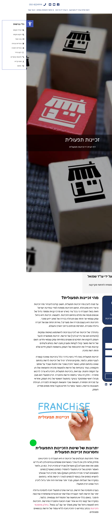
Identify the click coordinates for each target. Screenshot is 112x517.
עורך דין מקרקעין (47, 10)
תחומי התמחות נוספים (17, 10)
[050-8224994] (18, 4)
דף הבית (65, 146)
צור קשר (4, 10)
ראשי (61, 10)
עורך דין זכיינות (33, 10)
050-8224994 (9, 4)
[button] (3, 23)
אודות (57, 10)
